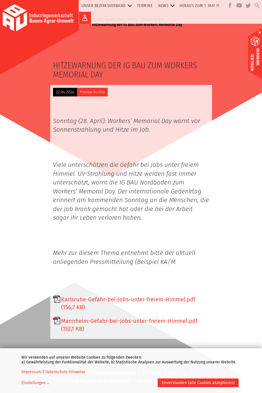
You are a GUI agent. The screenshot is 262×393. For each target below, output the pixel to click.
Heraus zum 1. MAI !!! (199, 5)
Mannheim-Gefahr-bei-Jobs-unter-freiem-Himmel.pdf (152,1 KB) (129, 325)
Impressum (31, 372)
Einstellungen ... (35, 382)
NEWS (167, 5)
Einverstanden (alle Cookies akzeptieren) (198, 382)
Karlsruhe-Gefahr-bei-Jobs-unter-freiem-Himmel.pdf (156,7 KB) (128, 303)
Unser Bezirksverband (107, 5)
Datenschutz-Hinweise (65, 372)
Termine (145, 5)
